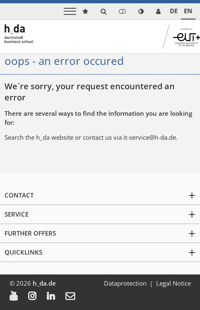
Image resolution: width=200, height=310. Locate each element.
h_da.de (44, 283)
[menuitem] (19, 297)
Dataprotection (125, 283)
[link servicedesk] (158, 11)
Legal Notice (173, 283)
